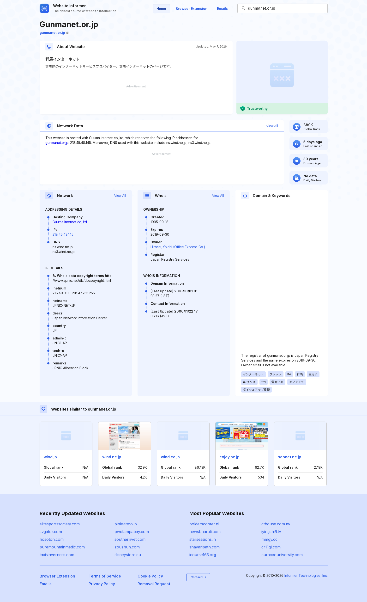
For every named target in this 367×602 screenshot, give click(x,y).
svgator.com (51, 531)
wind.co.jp (170, 457)
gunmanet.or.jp (54, 33)
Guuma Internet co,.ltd (70, 222)
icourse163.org (202, 554)
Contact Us (198, 577)
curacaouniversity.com (282, 554)
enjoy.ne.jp (229, 457)
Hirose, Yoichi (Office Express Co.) (177, 247)
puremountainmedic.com (62, 547)
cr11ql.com (271, 547)
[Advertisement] (136, 100)
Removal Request (154, 583)
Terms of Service (105, 576)
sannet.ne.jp (289, 457)
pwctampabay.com (131, 531)
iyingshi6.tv (271, 531)
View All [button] (272, 126)
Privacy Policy (102, 583)
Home (161, 8)
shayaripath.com (204, 547)
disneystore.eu (127, 554)
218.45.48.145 (63, 234)
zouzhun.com (127, 547)
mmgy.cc (269, 539)
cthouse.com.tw (275, 524)
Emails (222, 8)
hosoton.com (52, 539)
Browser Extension (191, 8)
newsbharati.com (205, 531)
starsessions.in (202, 539)
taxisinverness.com (57, 554)
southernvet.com (129, 539)
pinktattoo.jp (125, 524)
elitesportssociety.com (60, 524)
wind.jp (50, 457)
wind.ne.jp (111, 457)
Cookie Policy (150, 576)
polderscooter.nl (204, 524)
